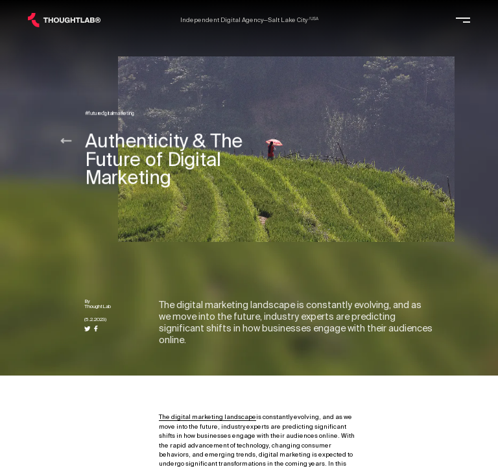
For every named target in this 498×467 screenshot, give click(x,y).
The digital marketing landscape (207, 417)
